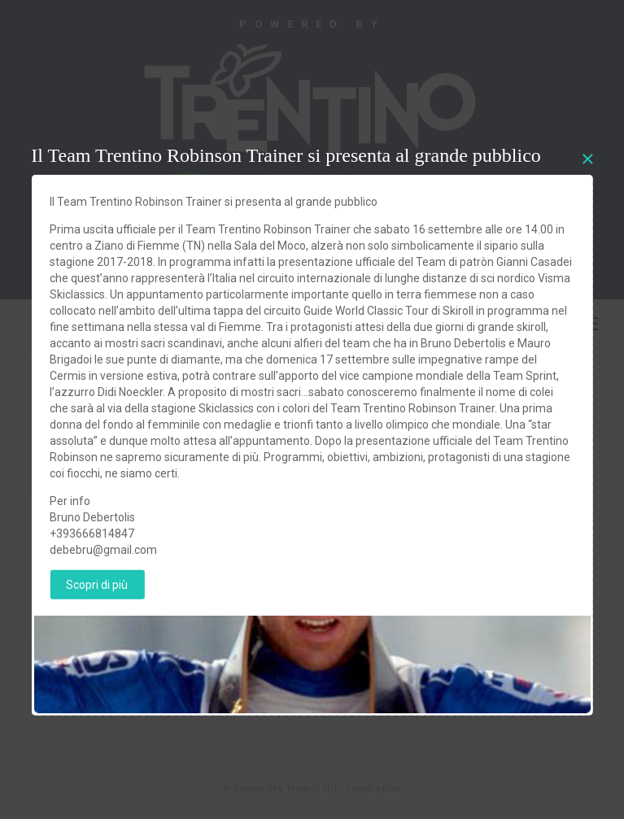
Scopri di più (97, 583)
